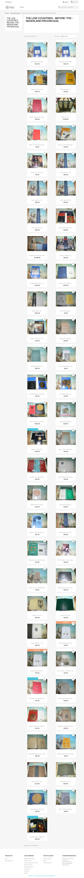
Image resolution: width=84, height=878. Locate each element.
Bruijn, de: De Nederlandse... (66, 145)
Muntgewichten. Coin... (65, 532)
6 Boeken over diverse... (37, 89)
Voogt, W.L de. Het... (37, 781)
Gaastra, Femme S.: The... (37, 338)
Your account (48, 856)
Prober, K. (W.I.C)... (37, 615)
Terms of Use (27, 860)
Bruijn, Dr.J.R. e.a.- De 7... (37, 172)
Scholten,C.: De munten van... (37, 698)
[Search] (68, 7)
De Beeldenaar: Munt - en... (37, 283)
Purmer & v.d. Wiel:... (65, 615)
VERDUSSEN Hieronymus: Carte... (37, 754)
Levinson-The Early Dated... (37, 477)
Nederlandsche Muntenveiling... (37, 560)
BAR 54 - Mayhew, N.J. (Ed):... (37, 117)
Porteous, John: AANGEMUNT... (37, 588)
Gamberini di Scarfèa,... (66, 338)
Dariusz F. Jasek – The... (65, 255)
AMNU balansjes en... (65, 89)
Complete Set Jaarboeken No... (37, 255)
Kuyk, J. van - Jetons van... (66, 449)
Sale (6, 858)
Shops (26, 873)
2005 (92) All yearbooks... (66, 61)
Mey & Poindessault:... (66, 504)
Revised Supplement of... (66, 643)
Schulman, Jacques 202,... (66, 698)
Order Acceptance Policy (31, 862)
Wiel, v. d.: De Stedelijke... (66, 809)
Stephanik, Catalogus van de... (66, 726)
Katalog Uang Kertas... (66, 421)
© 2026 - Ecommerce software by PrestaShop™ (42, 876)
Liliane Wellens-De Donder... (65, 477)
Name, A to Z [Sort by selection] (69, 36)
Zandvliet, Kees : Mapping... (37, 837)
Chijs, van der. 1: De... (66, 172)
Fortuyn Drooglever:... (66, 311)
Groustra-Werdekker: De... (66, 366)
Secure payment (28, 867)
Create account (47, 862)
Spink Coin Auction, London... (37, 726)
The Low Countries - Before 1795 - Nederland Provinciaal (13, 22)
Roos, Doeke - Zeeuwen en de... (65, 671)
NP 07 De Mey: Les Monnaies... (66, 560)
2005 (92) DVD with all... (37, 61)
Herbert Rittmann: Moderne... (37, 394)
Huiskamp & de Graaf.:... (65, 394)
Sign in (45, 860)
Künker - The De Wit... (37, 449)
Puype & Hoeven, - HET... (37, 643)
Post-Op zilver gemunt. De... (66, 588)
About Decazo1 (28, 865)
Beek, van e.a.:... (65, 117)
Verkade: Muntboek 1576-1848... (65, 754)
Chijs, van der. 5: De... (66, 200)
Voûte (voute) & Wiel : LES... (37, 809)
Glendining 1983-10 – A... (37, 366)
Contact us (8, 2)
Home (22, 7)
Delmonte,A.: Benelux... (65, 283)
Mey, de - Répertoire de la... (37, 532)
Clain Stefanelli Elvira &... (65, 228)
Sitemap (26, 871)
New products (9, 860)
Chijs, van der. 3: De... (37, 200)
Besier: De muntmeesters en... (37, 145)
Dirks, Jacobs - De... (37, 311)
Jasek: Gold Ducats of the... (37, 421)
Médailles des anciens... (37, 504)
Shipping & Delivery (29, 858)
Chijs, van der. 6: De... (37, 228)
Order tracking (47, 858)
